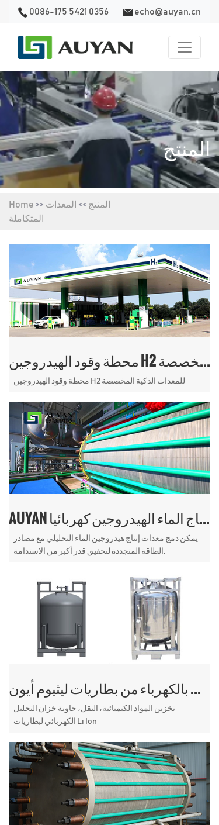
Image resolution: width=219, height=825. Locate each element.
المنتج (99, 204)
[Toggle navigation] (184, 47)
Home (21, 204)
